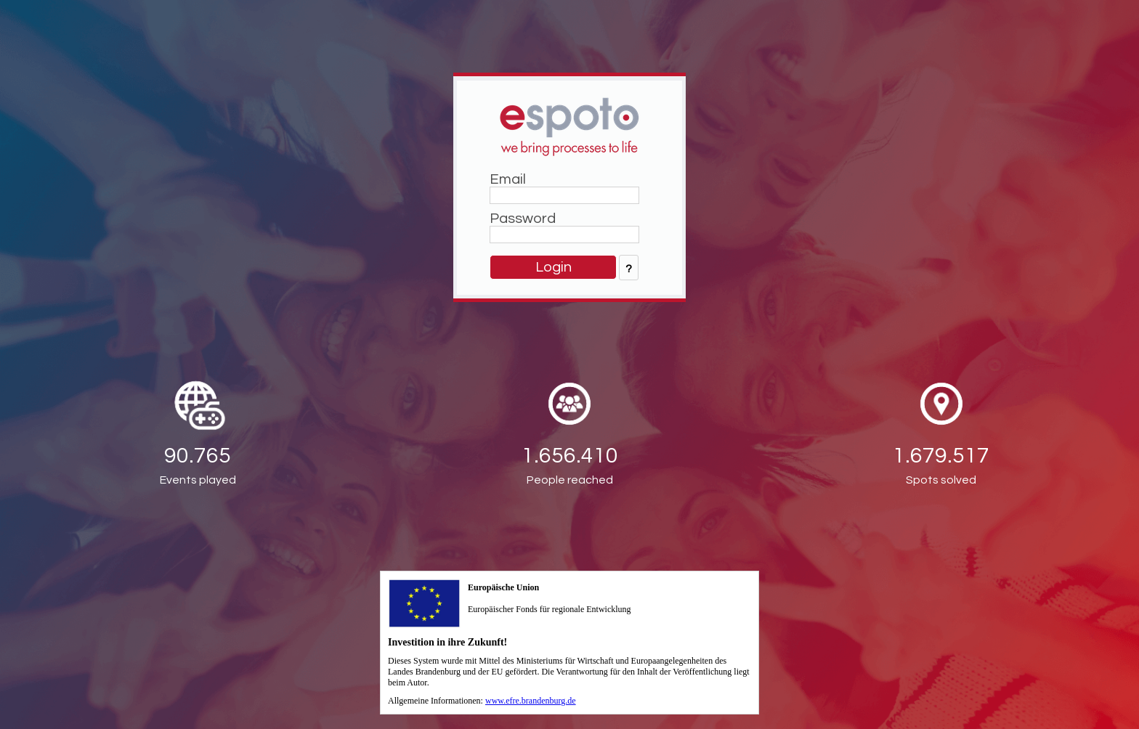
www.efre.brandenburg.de (530, 701)
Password (523, 218)
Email (508, 179)
